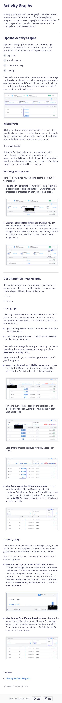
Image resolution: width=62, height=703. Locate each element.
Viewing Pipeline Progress (18, 678)
